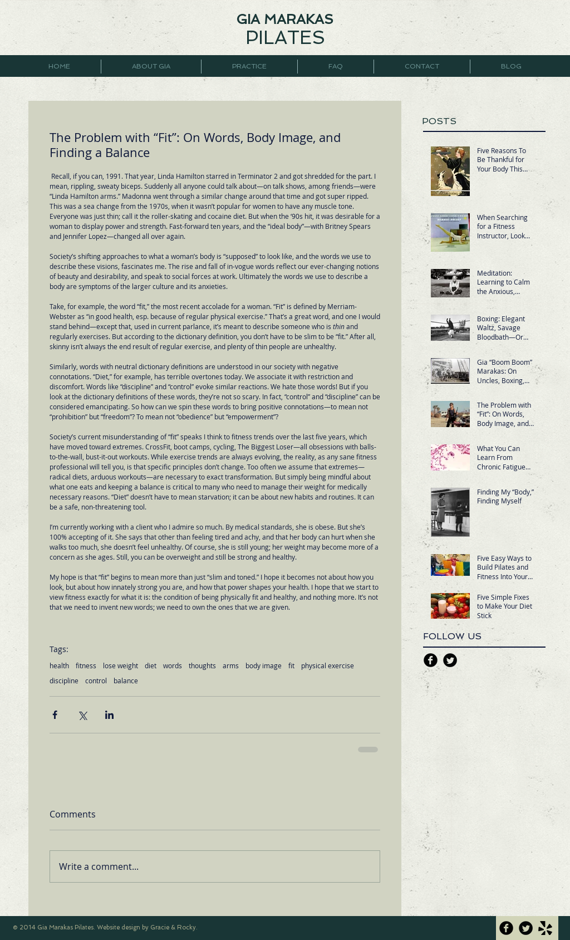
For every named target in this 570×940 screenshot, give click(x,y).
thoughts (202, 666)
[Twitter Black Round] (450, 660)
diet (150, 666)
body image (263, 666)
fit (291, 666)
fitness (86, 666)
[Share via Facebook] (55, 714)
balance (126, 681)
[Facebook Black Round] (431, 660)
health (59, 666)
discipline (64, 681)
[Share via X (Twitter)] (82, 714)
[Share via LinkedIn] (109, 714)
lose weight (120, 666)
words (172, 666)
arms (231, 666)
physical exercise (327, 666)
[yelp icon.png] (545, 928)
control (96, 681)
